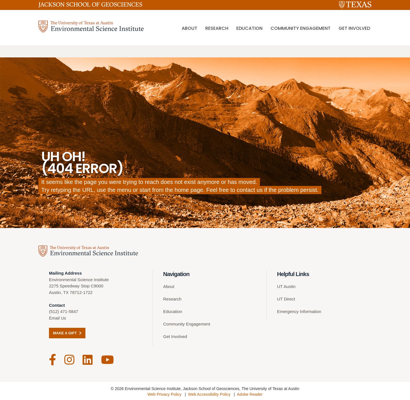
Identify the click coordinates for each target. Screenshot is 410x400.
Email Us (57, 318)
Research (216, 28)
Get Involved (354, 28)
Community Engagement (300, 28)
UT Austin (286, 286)
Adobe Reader (250, 393)
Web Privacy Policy (164, 393)
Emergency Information (299, 311)
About (189, 28)
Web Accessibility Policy (209, 393)
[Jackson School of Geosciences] (90, 6)
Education (249, 28)
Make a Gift (67, 333)
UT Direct (286, 299)
